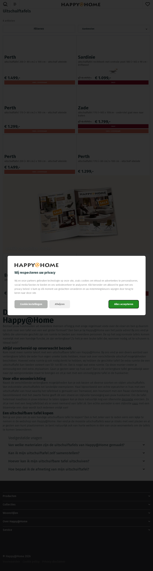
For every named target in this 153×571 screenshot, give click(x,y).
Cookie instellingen (31, 304)
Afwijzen (60, 304)
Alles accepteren (123, 304)
